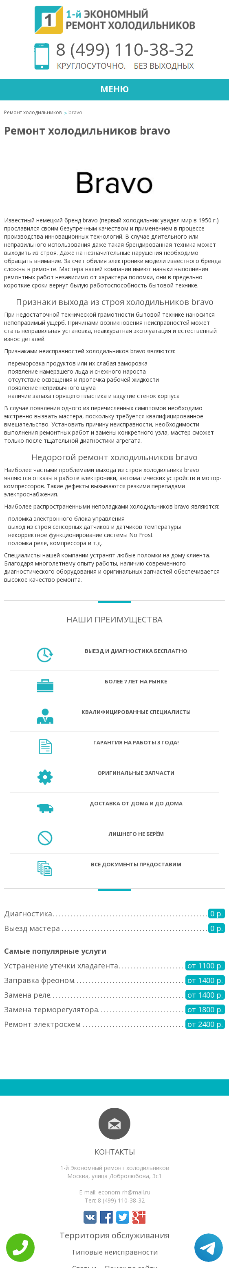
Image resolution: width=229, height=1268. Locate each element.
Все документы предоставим (136, 864)
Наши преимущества (114, 619)
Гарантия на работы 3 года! (136, 742)
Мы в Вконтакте (90, 1217)
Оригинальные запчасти (135, 772)
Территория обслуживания (114, 1235)
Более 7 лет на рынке (136, 681)
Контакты (115, 1152)
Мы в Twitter (122, 1217)
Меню (114, 89)
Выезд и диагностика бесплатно (136, 651)
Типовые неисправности (114, 1252)
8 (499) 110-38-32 (125, 49)
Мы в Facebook (106, 1217)
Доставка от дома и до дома (136, 803)
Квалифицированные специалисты (136, 712)
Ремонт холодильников (33, 112)
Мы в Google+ (139, 1217)
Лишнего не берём (136, 833)
